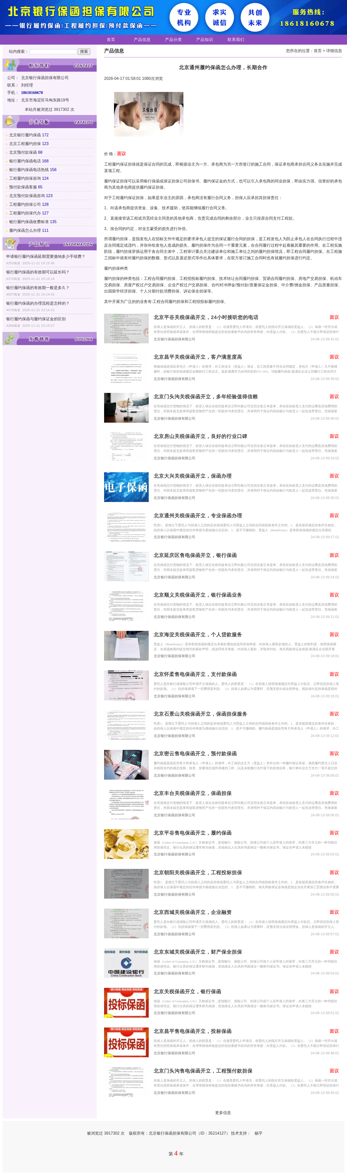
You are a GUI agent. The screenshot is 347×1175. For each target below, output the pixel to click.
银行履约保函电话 (25, 161)
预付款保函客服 (23, 187)
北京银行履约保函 (25, 135)
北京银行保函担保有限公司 (174, 339)
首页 (111, 39)
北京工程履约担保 (25, 144)
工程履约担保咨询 (25, 178)
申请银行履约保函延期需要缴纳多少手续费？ (46, 256)
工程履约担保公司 (25, 204)
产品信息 (142, 39)
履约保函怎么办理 (25, 230)
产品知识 (204, 39)
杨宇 (258, 1133)
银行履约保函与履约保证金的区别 (36, 319)
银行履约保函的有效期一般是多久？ (38, 288)
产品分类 (173, 39)
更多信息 (223, 1113)
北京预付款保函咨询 (27, 196)
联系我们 (236, 39)
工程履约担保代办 (25, 213)
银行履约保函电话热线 (29, 170)
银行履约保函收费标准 (29, 222)
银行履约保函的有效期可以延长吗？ (38, 272)
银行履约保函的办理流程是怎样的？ (38, 303)
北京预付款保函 (23, 152)
